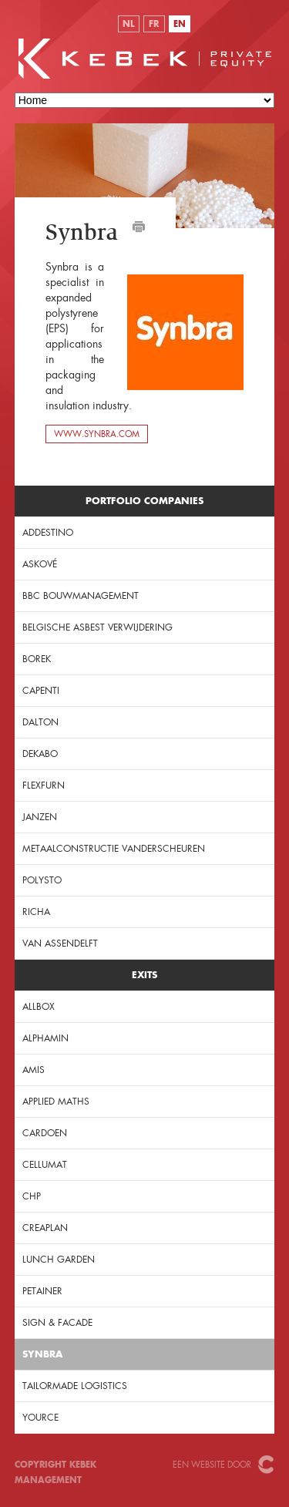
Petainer (42, 1291)
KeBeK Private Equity (144, 59)
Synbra (42, 1354)
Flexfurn (43, 785)
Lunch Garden (58, 1259)
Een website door (212, 1464)
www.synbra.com (96, 434)
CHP (31, 1196)
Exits (144, 975)
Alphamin (45, 1038)
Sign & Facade (57, 1323)
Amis (33, 1070)
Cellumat (44, 1165)
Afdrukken (139, 226)
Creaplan (45, 1228)
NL (128, 24)
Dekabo (40, 754)
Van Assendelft (60, 943)
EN (179, 24)
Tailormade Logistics (74, 1386)
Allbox (38, 1007)
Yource (40, 1417)
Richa (36, 912)
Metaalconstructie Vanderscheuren (113, 849)
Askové (39, 564)
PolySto (42, 880)
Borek (36, 659)
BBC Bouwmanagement (80, 596)
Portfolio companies (144, 500)
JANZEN (39, 817)
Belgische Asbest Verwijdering (97, 627)
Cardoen (44, 1133)
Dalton (40, 722)
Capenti (40, 691)
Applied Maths (55, 1101)
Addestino (47, 532)
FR (154, 24)
